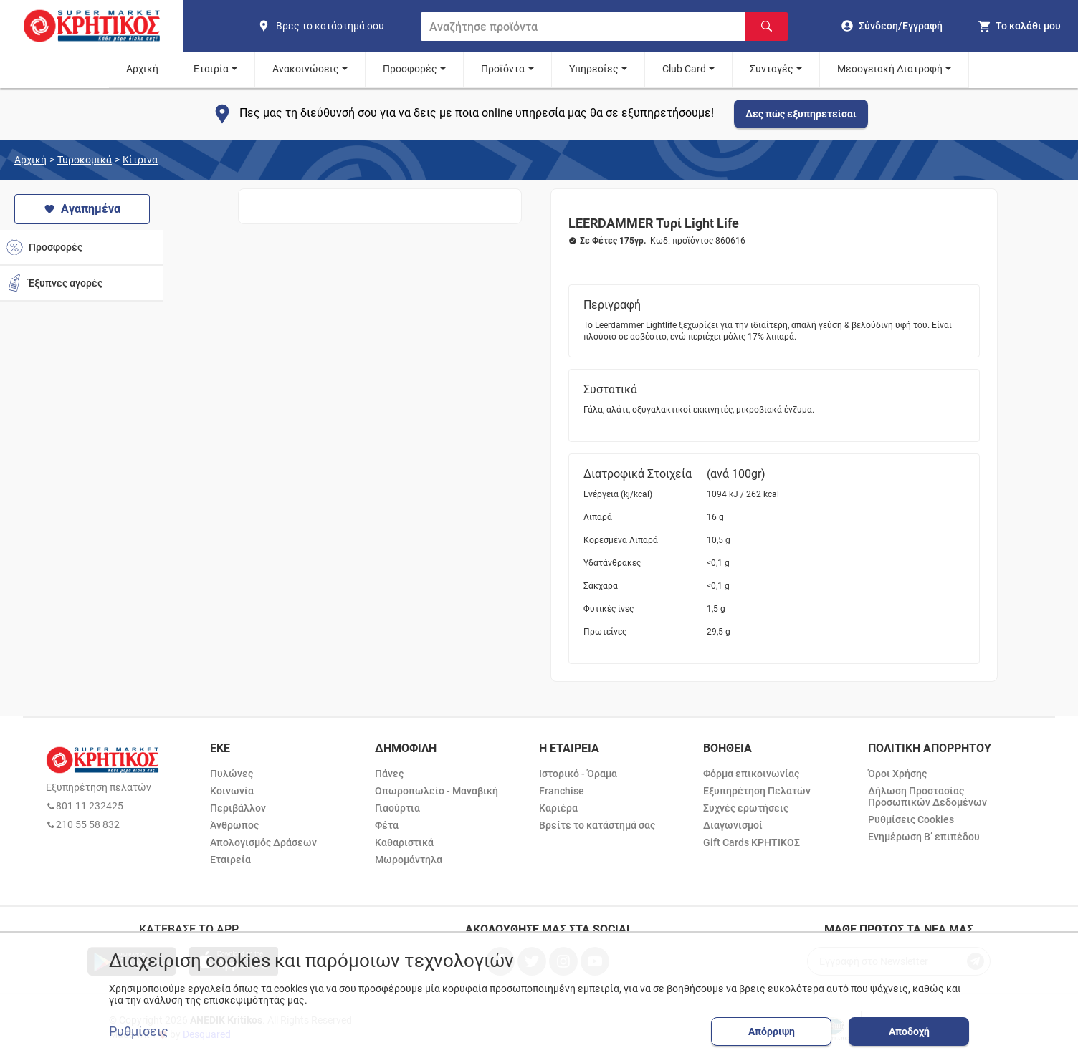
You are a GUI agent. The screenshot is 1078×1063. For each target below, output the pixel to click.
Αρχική (142, 68)
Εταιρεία (230, 859)
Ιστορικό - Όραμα (578, 773)
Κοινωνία (232, 791)
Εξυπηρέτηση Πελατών (757, 791)
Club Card (684, 68)
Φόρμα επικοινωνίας (751, 773)
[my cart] (1019, 26)
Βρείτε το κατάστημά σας (597, 825)
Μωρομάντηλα (408, 859)
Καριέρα (558, 808)
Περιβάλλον (238, 808)
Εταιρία (211, 68)
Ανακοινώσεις (305, 68)
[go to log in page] (892, 26)
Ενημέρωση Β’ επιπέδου (924, 836)
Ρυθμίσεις (138, 1031)
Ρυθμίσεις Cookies (911, 819)
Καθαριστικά (404, 842)
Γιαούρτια (397, 808)
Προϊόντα (503, 68)
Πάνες (389, 773)
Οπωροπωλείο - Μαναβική (436, 791)
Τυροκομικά (84, 159)
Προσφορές (410, 68)
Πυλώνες (231, 773)
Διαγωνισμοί (733, 825)
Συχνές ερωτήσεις (745, 808)
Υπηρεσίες (594, 68)
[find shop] (333, 25)
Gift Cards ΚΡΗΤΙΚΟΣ (751, 842)
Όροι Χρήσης (897, 773)
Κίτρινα (140, 159)
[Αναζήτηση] (766, 26)
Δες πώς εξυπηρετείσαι (801, 114)
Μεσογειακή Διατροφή (890, 68)
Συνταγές (771, 68)
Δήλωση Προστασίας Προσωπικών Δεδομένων (927, 796)
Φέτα (387, 825)
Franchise (561, 791)
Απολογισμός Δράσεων (263, 842)
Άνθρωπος (234, 825)
